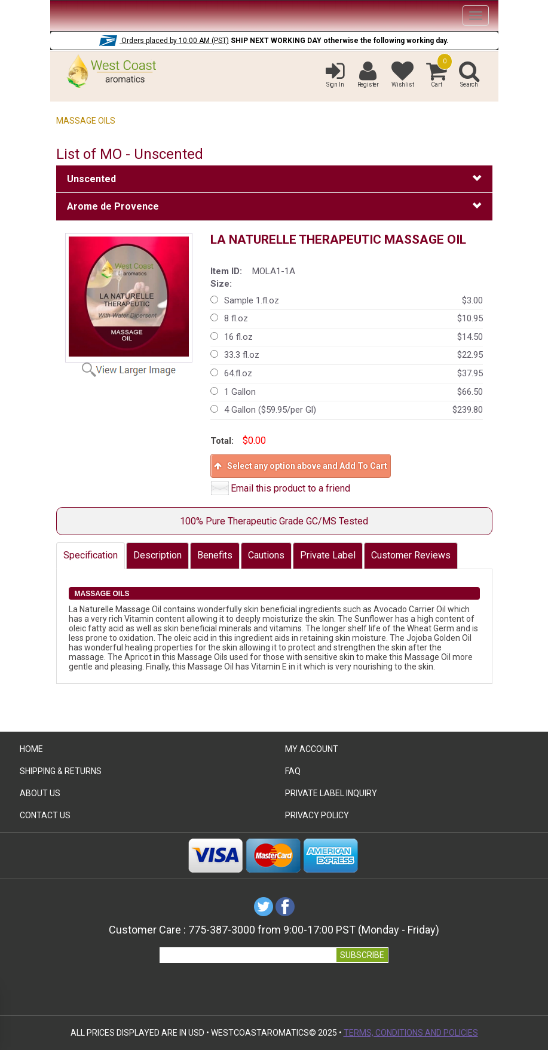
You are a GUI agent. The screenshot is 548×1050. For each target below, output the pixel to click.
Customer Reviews (411, 555)
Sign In (335, 74)
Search (469, 74)
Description (157, 555)
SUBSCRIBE (362, 955)
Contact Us (45, 815)
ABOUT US (40, 793)
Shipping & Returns (61, 771)
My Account (311, 749)
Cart (436, 74)
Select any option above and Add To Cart (300, 466)
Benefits (214, 555)
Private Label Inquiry (331, 793)
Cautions (266, 555)
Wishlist (402, 74)
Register (368, 74)
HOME (31, 749)
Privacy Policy (317, 815)
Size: (221, 283)
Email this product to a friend (290, 488)
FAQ (293, 771)
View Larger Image (135, 369)
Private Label (328, 555)
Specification (90, 555)
